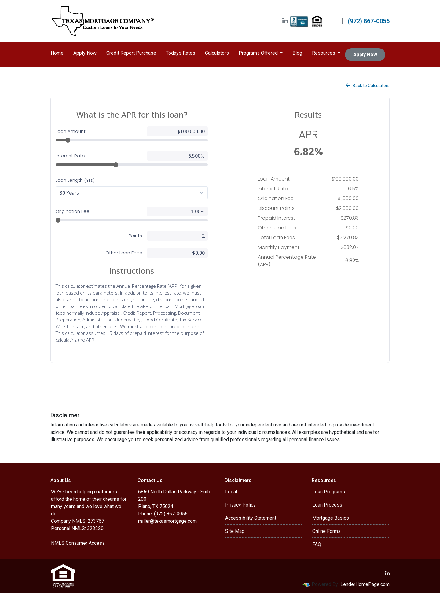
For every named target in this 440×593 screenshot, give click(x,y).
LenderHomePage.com (365, 584)
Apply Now (85, 53)
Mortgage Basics (330, 518)
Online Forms (326, 531)
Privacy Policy (240, 505)
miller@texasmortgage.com (167, 521)
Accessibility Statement (250, 518)
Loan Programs (328, 492)
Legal (231, 492)
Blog (297, 53)
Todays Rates (180, 53)
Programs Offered (259, 53)
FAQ (316, 544)
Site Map (234, 531)
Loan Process (327, 505)
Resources (324, 53)
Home (57, 53)
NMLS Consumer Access (78, 543)
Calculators (217, 53)
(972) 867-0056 (364, 21)
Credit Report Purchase (131, 53)
